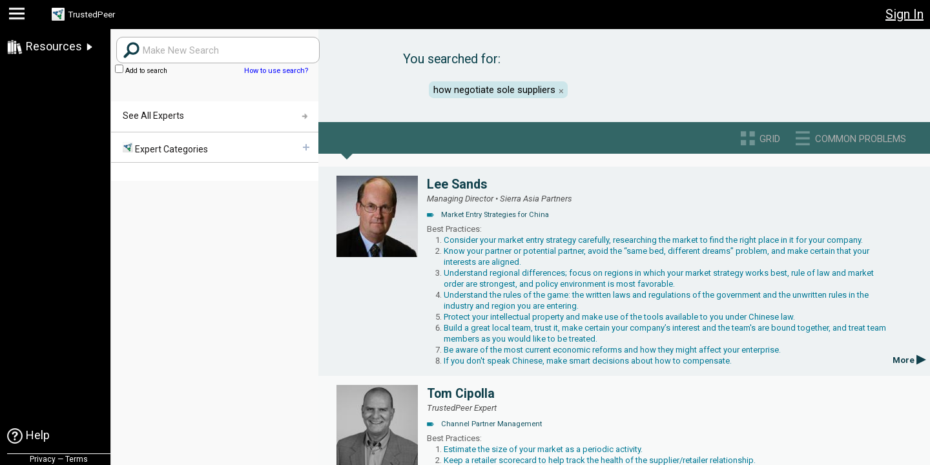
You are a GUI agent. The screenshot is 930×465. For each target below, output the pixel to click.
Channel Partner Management (491, 424)
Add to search (141, 71)
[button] (18, 16)
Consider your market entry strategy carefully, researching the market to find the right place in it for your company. (653, 240)
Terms (76, 459)
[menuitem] (214, 147)
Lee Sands (457, 184)
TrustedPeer (101, 14)
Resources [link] (54, 46)
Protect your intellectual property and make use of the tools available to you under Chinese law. (619, 317)
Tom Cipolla (461, 393)
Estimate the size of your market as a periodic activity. (543, 449)
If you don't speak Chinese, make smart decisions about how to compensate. (588, 361)
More (909, 360)
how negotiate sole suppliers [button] (494, 90)
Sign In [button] (904, 14)
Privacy (43, 459)
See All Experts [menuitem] (153, 115)
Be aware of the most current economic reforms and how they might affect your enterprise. (612, 350)
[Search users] (218, 50)
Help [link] (38, 435)
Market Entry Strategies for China (495, 215)
